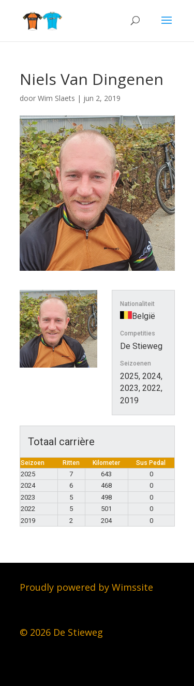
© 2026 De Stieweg (61, 632)
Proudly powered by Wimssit (84, 587)
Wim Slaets (56, 98)
